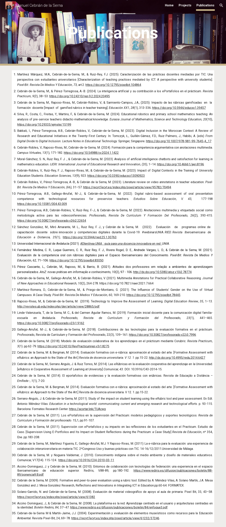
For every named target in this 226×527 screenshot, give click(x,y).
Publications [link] (205, 5)
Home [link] (169, 5)
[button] (221, 5)
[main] (113, 33)
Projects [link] (185, 5)
